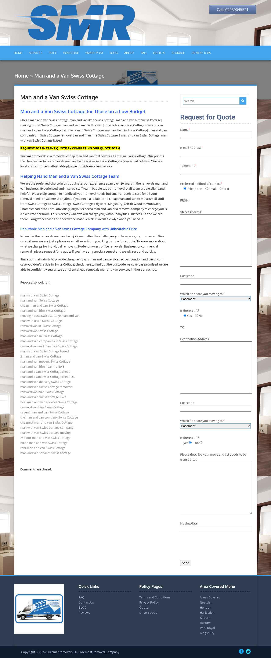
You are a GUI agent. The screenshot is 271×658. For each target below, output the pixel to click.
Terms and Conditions (154, 597)
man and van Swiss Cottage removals (46, 387)
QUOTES (159, 53)
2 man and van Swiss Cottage (40, 356)
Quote (143, 607)
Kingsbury (207, 633)
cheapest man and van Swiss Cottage (46, 422)
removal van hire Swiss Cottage (42, 392)
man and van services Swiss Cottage (45, 453)
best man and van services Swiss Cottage (49, 402)
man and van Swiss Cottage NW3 (43, 397)
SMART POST (94, 53)
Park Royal (207, 628)
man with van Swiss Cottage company (46, 427)
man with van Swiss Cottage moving (45, 432)
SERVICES (35, 53)
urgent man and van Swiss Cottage (44, 412)
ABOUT (129, 53)
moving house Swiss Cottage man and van (50, 315)
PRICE (53, 53)
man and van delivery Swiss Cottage (45, 382)
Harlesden (207, 612)
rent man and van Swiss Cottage (42, 448)
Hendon (205, 607)
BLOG (114, 53)
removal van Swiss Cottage (39, 331)
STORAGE (178, 53)
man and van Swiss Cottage (39, 300)
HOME (18, 53)
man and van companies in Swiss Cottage (49, 341)
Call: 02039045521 (233, 9)
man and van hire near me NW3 (42, 366)
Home (21, 75)
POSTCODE (71, 53)
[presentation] (212, 547)
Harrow (205, 622)
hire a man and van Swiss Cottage (44, 443)
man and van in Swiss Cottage (41, 336)
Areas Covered (210, 597)
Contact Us (86, 602)
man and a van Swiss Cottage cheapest (47, 376)
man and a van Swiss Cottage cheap (45, 371)
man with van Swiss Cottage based (44, 351)
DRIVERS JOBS (201, 53)
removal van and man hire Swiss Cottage (48, 346)
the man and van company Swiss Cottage (49, 417)
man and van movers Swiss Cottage (45, 361)
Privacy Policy (149, 602)
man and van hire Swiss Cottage (42, 310)
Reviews (84, 612)
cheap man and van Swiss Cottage (44, 305)
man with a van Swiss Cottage (41, 321)
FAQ (144, 53)
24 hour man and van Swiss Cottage (45, 437)
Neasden (206, 602)
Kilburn (205, 617)
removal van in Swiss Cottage (40, 326)
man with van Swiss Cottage (39, 295)
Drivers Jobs (148, 612)
